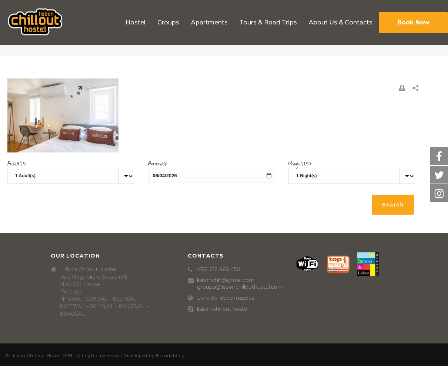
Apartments (209, 22)
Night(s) (299, 164)
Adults (16, 164)
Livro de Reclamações (225, 298)
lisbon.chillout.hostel (222, 309)
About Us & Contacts (340, 22)
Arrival (158, 164)
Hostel (136, 22)
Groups (168, 22)
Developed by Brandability (154, 355)
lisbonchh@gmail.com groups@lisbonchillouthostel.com (240, 283)
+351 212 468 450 (218, 269)
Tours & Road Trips (268, 22)
